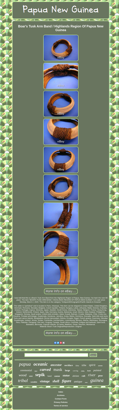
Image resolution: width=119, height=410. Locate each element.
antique (78, 381)
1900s (82, 371)
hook (89, 371)
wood (22, 375)
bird (36, 371)
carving (75, 371)
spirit (92, 365)
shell (56, 381)
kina (77, 366)
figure (66, 381)
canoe (57, 376)
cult (83, 376)
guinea (96, 380)
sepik (40, 374)
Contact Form (61, 399)
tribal (23, 380)
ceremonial (26, 370)
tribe (84, 365)
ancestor (56, 365)
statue (66, 375)
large (67, 370)
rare (86, 382)
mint (31, 376)
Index (60, 392)
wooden (34, 382)
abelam (76, 376)
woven (100, 366)
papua (25, 364)
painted (97, 370)
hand (50, 376)
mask (58, 369)
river (91, 375)
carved (45, 369)
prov (100, 375)
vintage (45, 381)
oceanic (40, 364)
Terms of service (61, 406)
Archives (61, 395)
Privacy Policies (61, 402)
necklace (68, 365)
